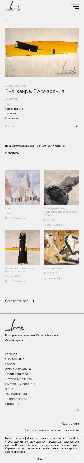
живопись (12, 153)
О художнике (14, 359)
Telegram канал (16, 399)
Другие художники (19, 379)
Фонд (9, 389)
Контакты (12, 404)
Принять (42, 459)
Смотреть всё (17, 301)
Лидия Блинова (16, 374)
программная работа (19, 145)
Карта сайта (70, 423)
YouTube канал (16, 394)
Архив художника (18, 369)
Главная (11, 354)
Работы (10, 364)
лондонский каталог (51, 145)
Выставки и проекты (20, 384)
